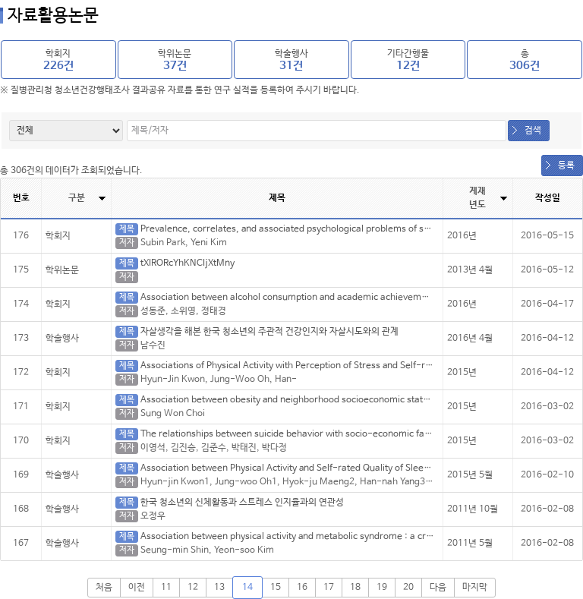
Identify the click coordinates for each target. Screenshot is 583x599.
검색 (533, 130)
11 (166, 587)
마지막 (474, 587)
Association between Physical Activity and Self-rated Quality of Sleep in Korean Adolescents (332, 468)
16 (302, 587)
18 (355, 587)
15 (275, 587)
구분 (76, 198)
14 (247, 587)
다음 (438, 587)
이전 (136, 587)
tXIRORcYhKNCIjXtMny (187, 263)
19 (382, 587)
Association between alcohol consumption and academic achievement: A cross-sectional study (340, 297)
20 (408, 587)
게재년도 (477, 198)
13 (219, 587)
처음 (104, 587)
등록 (566, 165)
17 (328, 587)
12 (193, 587)
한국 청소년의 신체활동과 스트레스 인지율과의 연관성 (242, 502)
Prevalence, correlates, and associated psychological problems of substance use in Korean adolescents (357, 229)
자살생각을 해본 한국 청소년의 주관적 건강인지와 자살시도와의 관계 (269, 331)
